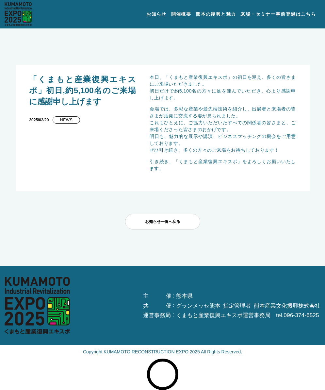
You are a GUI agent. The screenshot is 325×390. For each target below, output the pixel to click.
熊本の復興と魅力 (216, 14)
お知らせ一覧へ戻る (162, 221)
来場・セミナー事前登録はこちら (278, 14)
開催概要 (181, 14)
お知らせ (156, 14)
